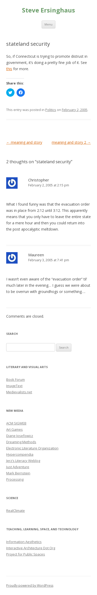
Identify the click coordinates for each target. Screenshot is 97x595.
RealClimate (15, 510)
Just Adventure (17, 467)
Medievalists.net (19, 392)
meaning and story (24, 142)
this (9, 68)
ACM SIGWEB (16, 423)
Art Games (14, 429)
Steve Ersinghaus (48, 10)
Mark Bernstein (18, 473)
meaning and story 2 (71, 142)
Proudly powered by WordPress (29, 585)
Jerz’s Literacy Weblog (23, 460)
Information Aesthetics (24, 541)
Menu (48, 24)
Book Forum (15, 379)
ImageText (14, 385)
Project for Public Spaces (25, 554)
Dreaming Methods (21, 442)
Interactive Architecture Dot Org (30, 548)
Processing (15, 479)
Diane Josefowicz (19, 435)
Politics (50, 109)
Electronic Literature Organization (32, 448)
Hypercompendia (19, 454)
